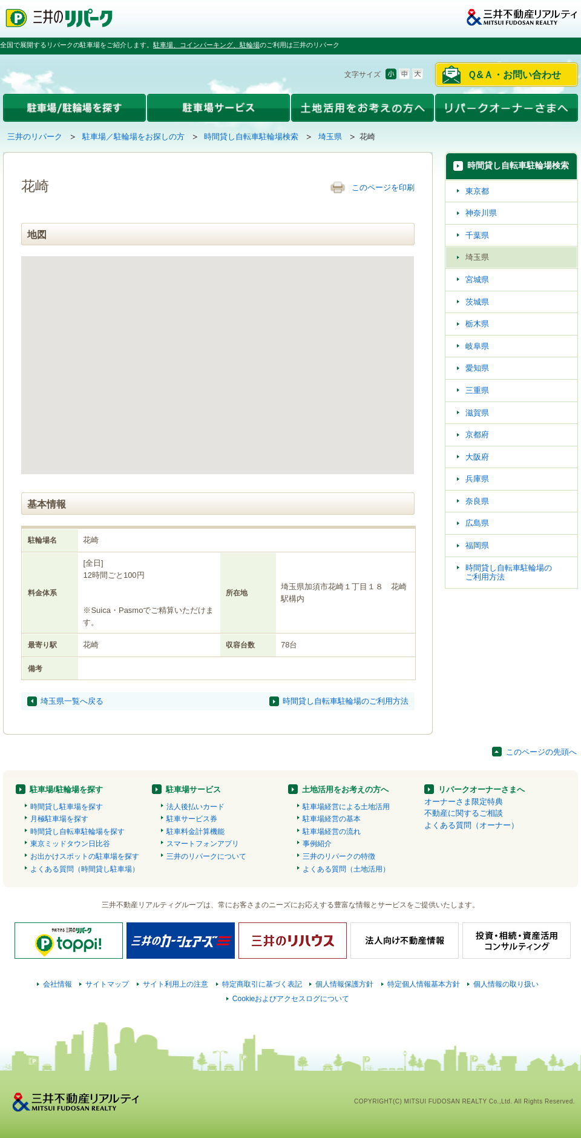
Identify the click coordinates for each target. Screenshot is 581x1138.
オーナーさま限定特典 (463, 801)
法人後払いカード (195, 806)
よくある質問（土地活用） (346, 869)
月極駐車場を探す (59, 819)
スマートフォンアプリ (202, 843)
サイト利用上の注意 (175, 984)
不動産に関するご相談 (463, 813)
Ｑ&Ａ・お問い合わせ (514, 75)
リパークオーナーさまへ (481, 789)
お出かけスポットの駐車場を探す (84, 856)
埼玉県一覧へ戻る (72, 701)
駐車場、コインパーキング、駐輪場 (206, 44)
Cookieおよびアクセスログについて (291, 998)
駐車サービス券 (191, 819)
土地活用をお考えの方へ (345, 789)
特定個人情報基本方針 (423, 984)
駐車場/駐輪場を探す (66, 789)
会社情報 (57, 984)
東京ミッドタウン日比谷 (70, 843)
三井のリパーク (34, 136)
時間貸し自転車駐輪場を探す (77, 831)
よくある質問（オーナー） (471, 825)
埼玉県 (330, 136)
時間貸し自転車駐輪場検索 (251, 136)
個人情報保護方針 (344, 984)
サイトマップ (107, 984)
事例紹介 (317, 843)
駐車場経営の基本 (332, 819)
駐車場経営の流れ (332, 831)
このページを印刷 (383, 187)
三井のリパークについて (206, 856)
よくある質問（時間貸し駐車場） (84, 869)
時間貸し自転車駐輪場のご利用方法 (346, 701)
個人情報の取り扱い (506, 984)
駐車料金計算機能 (195, 831)
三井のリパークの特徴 (339, 856)
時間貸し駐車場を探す (66, 806)
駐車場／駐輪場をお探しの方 (133, 136)
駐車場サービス (193, 789)
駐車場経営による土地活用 (346, 806)
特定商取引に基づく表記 (262, 984)
